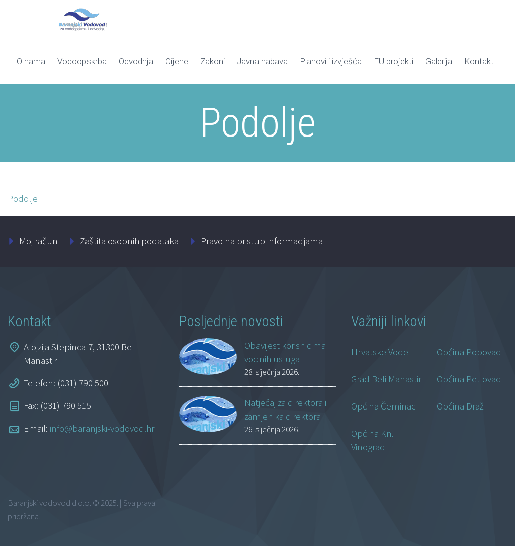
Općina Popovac (468, 352)
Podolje (23, 198)
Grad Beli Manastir (386, 379)
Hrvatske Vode (379, 352)
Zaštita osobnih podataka (129, 241)
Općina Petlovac (468, 379)
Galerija (438, 61)
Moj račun (38, 241)
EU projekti (393, 61)
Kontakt (479, 61)
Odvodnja (136, 61)
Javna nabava (262, 61)
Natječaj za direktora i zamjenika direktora (285, 409)
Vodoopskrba (82, 61)
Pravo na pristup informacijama (262, 241)
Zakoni (212, 61)
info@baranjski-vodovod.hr (102, 428)
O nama (31, 61)
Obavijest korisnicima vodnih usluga (285, 352)
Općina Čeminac (383, 406)
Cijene (176, 61)
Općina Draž (460, 406)
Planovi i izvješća (331, 61)
